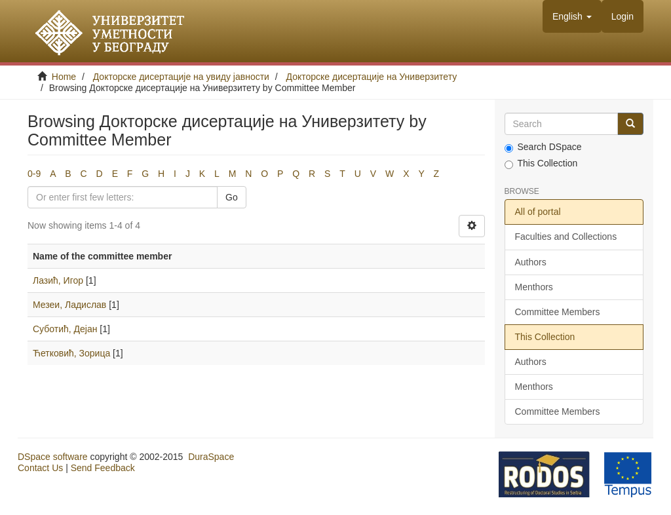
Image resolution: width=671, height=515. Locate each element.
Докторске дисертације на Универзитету (371, 76)
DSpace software (53, 456)
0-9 (34, 173)
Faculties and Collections (566, 236)
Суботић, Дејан (65, 329)
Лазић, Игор (58, 280)
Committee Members (557, 312)
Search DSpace (543, 147)
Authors (530, 262)
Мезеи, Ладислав (69, 304)
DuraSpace (211, 456)
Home (64, 76)
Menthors (534, 287)
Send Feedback (103, 468)
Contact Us (40, 468)
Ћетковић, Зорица (71, 353)
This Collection (541, 163)
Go (231, 197)
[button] (572, 16)
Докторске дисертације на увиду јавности (181, 76)
